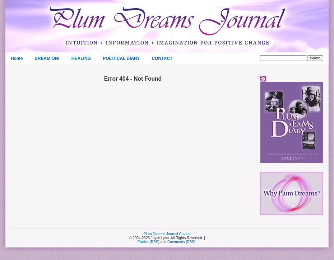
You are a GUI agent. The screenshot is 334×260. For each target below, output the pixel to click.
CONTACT (162, 58)
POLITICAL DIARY (121, 58)
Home (17, 58)
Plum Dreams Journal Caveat (167, 234)
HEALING (81, 58)
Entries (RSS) (148, 242)
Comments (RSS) (181, 242)
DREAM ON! (46, 58)
